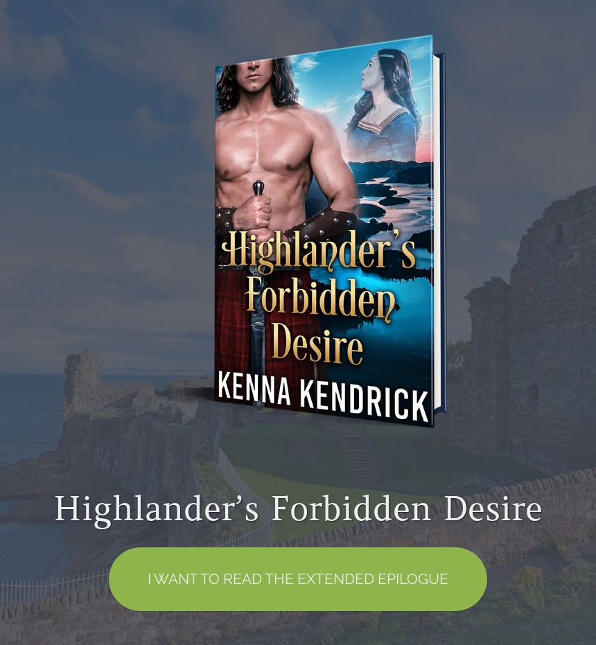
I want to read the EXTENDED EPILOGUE (298, 578)
